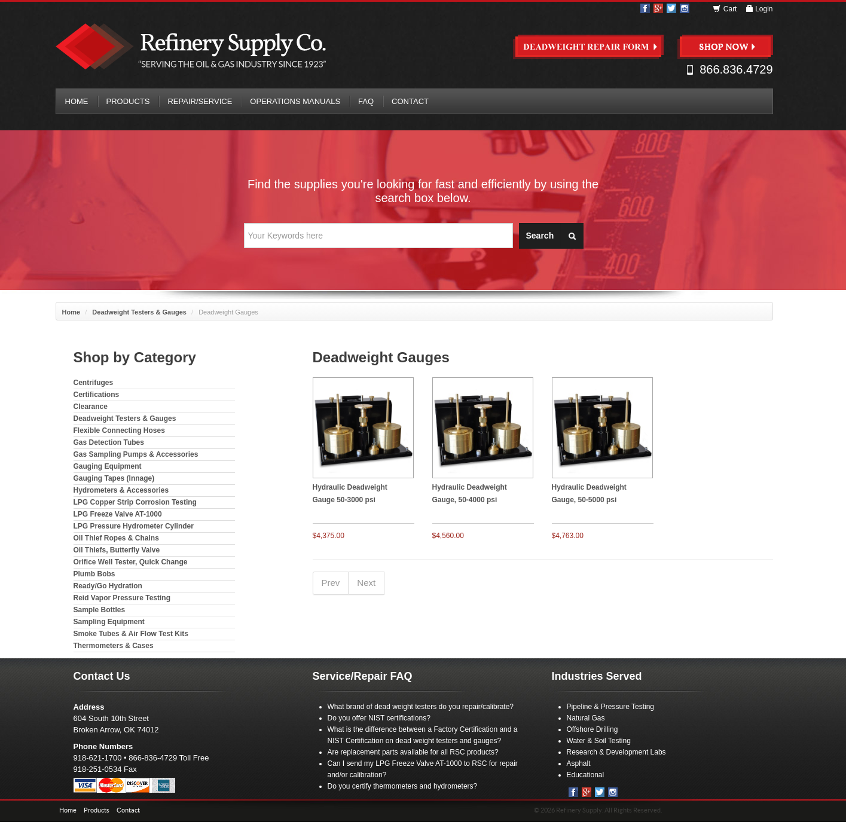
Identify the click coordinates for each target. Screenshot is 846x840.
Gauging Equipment (108, 466)
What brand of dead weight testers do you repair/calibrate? (421, 706)
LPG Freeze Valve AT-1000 (118, 514)
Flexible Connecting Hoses (119, 430)
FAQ (366, 101)
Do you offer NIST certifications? (379, 718)
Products (128, 101)
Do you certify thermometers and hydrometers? (403, 786)
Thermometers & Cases (114, 646)
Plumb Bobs (94, 574)
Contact (410, 101)
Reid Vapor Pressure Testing (122, 598)
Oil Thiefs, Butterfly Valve (117, 550)
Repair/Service (199, 101)
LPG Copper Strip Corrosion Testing (135, 502)
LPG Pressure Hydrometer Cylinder (134, 526)
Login (759, 9)
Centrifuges (94, 382)
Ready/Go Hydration (108, 586)
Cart (725, 9)
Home (76, 101)
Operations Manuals (295, 101)
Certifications (97, 394)
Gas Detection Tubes (109, 442)
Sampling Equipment (109, 622)
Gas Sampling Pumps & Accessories (136, 454)
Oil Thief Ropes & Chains (116, 538)
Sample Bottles (100, 610)
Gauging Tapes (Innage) (114, 478)
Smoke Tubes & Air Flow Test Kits (131, 634)
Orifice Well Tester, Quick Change (131, 562)
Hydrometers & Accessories (121, 490)
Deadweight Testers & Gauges (139, 312)
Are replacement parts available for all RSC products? (413, 752)
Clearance (91, 406)
